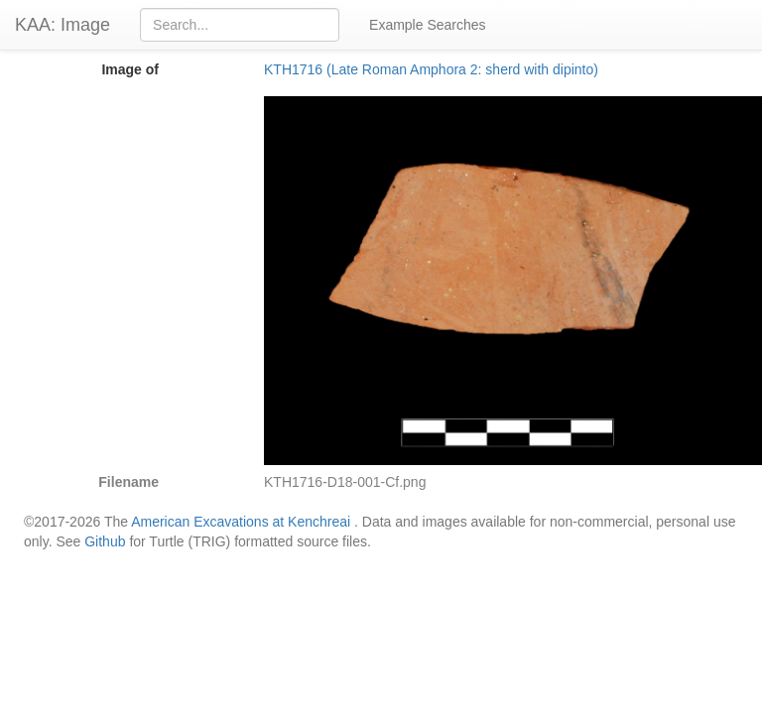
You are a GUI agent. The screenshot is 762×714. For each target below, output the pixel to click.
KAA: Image (62, 25)
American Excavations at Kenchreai (240, 522)
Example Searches (427, 25)
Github (104, 541)
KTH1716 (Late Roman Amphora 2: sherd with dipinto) (431, 69)
